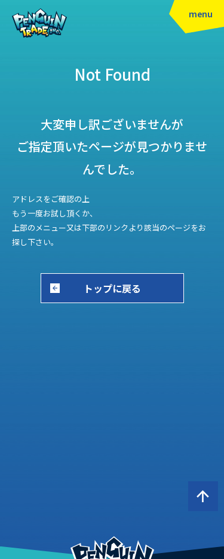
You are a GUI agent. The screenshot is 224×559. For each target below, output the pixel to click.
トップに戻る (112, 288)
